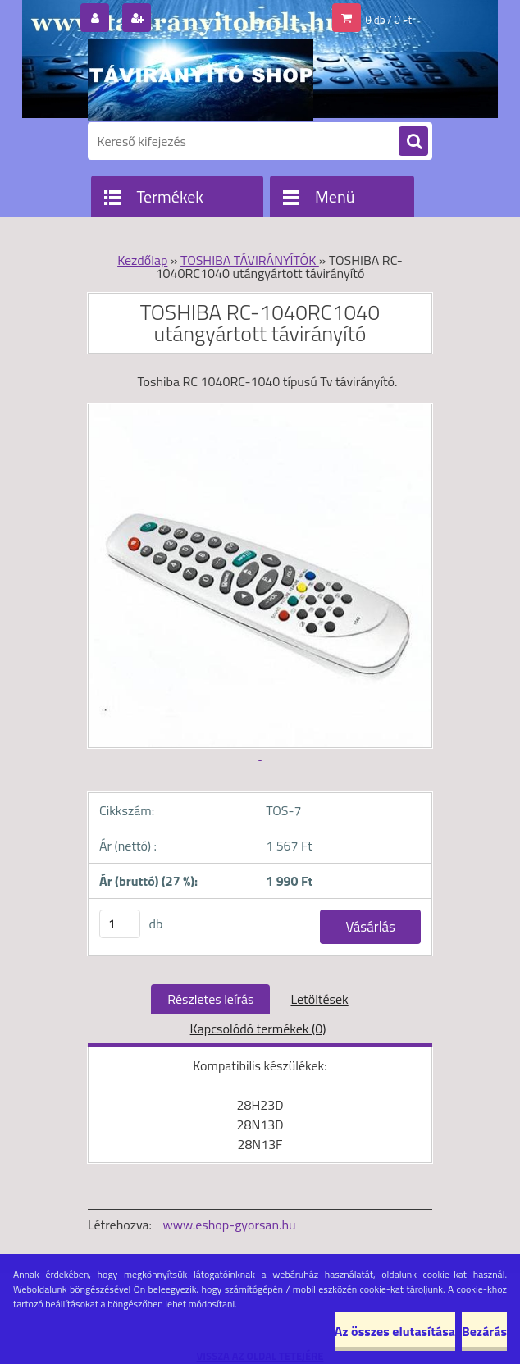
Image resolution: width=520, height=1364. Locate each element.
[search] (413, 141)
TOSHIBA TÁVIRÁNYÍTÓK (249, 260)
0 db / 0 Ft (389, 19)
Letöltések (319, 999)
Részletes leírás (210, 999)
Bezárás (484, 1331)
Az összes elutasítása (395, 1331)
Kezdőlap (142, 260)
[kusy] (119, 924)
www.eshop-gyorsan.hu (229, 1224)
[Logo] (200, 80)
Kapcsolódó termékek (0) (258, 1028)
